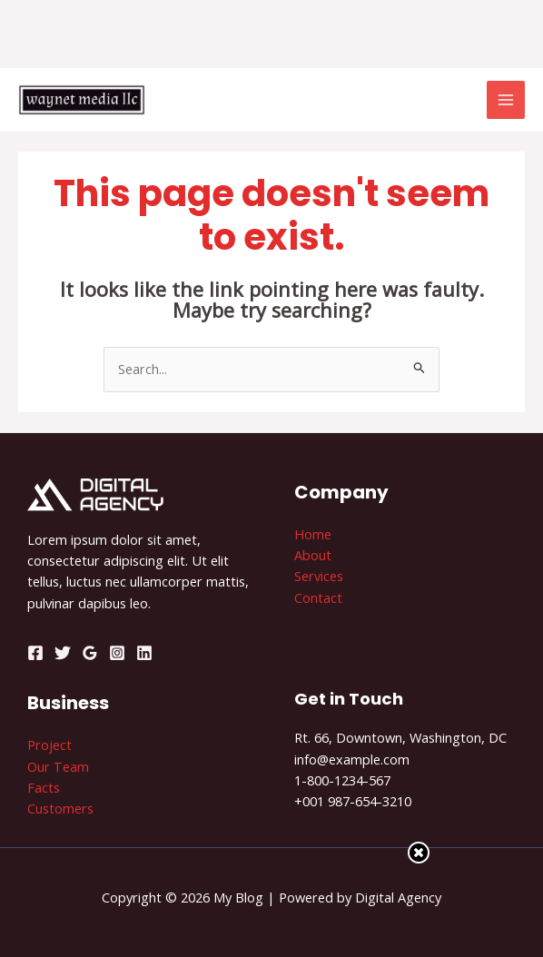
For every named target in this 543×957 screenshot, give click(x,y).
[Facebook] (35, 653)
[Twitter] (62, 653)
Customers (60, 808)
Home (312, 534)
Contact (318, 597)
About (312, 555)
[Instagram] (117, 653)
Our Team (58, 766)
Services (318, 576)
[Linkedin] (144, 653)
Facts (43, 787)
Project (49, 744)
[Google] (90, 653)
